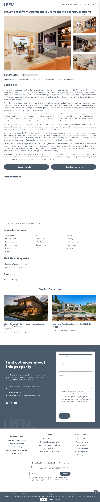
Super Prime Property (17, 447)
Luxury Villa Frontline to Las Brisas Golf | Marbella (71, 324)
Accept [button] (44, 499)
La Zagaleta (82, 455)
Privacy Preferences (53, 499)
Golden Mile (81, 439)
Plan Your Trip (49, 448)
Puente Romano (82, 442)
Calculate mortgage (30, 75)
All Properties (17, 453)
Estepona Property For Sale (16, 264)
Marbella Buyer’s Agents (49, 442)
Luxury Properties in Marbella (17, 450)
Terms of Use (86, 391)
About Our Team (49, 439)
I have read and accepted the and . (76, 392)
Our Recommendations (17, 440)
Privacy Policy (69, 393)
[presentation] (73, 407)
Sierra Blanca (82, 445)
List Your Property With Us (49, 445)
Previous (84, 14)
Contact (49, 455)
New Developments (17, 444)
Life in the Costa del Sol (49, 452)
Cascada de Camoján (82, 448)
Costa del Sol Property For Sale (17, 267)
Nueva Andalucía (81, 452)
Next (84, 71)
